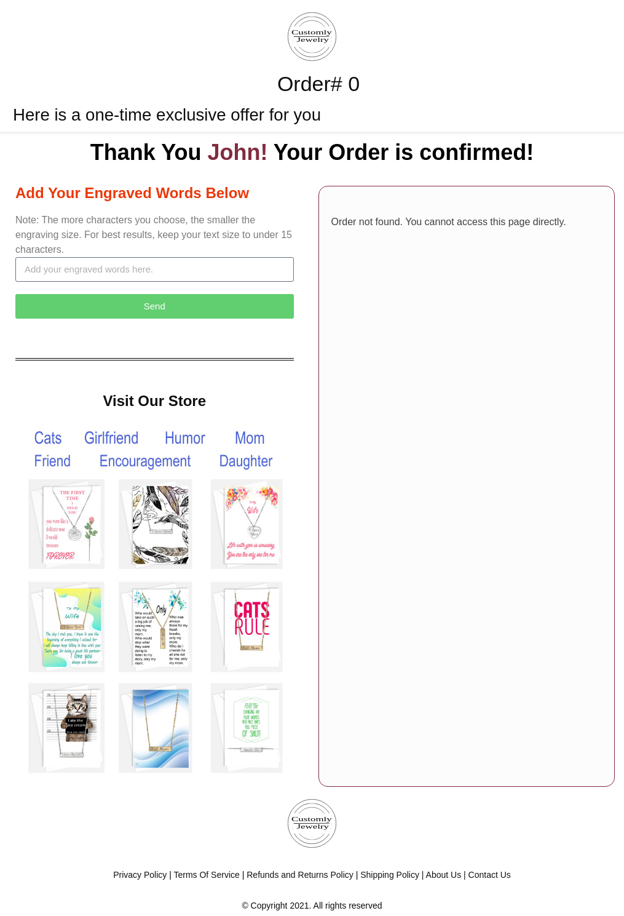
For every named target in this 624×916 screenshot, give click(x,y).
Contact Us (489, 875)
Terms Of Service (206, 875)
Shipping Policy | (392, 875)
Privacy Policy (140, 875)
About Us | (447, 875)
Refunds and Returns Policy (300, 875)
